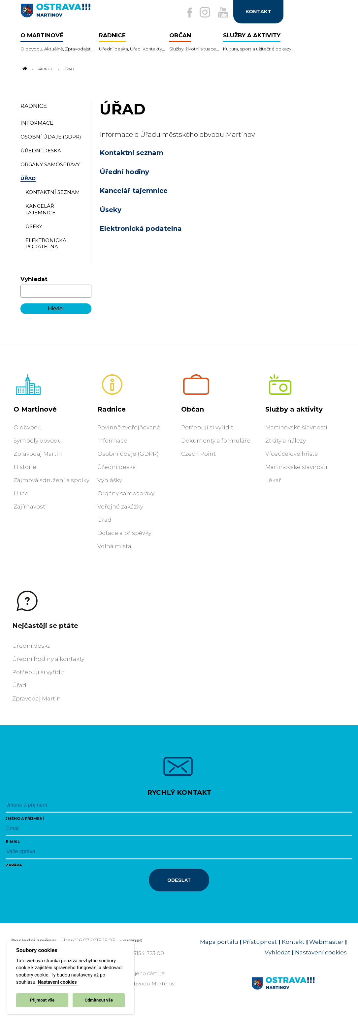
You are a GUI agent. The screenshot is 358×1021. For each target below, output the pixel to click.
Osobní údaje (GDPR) (128, 453)
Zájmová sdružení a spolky (51, 480)
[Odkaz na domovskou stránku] (24, 69)
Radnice (45, 69)
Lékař (273, 480)
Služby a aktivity (294, 409)
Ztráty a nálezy (285, 440)
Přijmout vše (42, 1000)
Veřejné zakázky (120, 506)
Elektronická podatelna (141, 228)
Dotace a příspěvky (124, 533)
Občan (192, 409)
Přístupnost (260, 942)
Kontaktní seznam (131, 153)
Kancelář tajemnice (134, 191)
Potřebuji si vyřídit (207, 427)
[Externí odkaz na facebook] (183, 13)
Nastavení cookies (57, 982)
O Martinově (35, 409)
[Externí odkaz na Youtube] (221, 13)
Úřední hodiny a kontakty (48, 659)
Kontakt (293, 942)
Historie (25, 467)
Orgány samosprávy (125, 493)
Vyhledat (34, 279)
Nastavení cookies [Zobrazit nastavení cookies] (321, 952)
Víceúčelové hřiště (291, 453)
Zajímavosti (30, 506)
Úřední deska (116, 467)
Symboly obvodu (38, 440)
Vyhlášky (109, 480)
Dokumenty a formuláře (215, 440)
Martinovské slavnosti (296, 427)
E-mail (13, 841)
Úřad (104, 519)
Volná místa (114, 546)
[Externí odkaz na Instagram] (200, 13)
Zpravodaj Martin (38, 453)
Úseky (110, 210)
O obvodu (28, 427)
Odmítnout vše (98, 1000)
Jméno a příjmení (25, 818)
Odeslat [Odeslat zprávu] (178, 880)
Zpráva (14, 865)
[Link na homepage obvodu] (299, 991)
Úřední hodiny (124, 172)
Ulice (21, 493)
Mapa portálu (219, 942)
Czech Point (198, 453)
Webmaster (326, 942)
